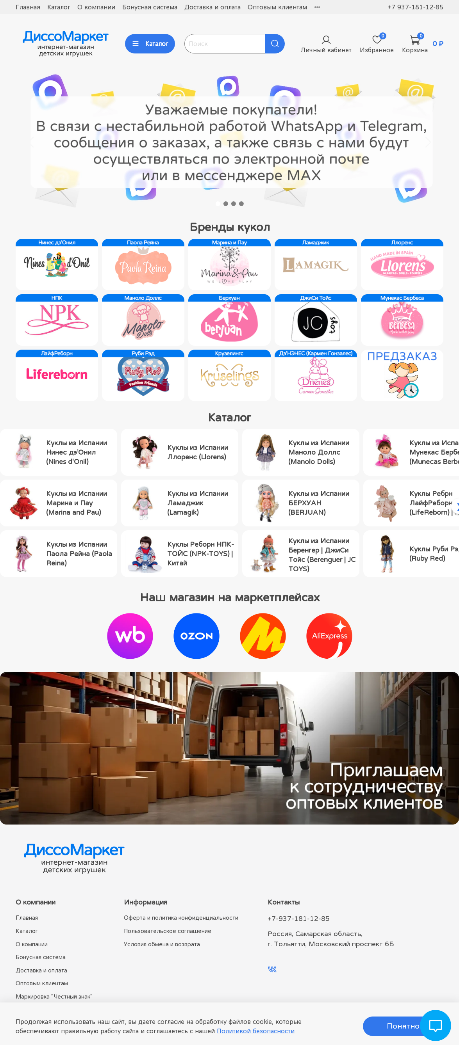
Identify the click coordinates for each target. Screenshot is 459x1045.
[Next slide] (427, 142)
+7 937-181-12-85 (415, 7)
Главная (28, 7)
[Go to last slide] (31, 142)
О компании (96, 7)
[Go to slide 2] (225, 203)
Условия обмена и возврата (162, 944)
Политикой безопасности (256, 1030)
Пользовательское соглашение (167, 931)
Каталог (58, 7)
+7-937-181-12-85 (299, 918)
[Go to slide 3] (233, 203)
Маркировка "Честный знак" (54, 996)
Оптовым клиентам (277, 7)
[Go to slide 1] (218, 203)
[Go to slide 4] (241, 203)
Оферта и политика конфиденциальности (181, 917)
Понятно (403, 1026)
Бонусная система (149, 7)
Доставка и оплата (212, 7)
